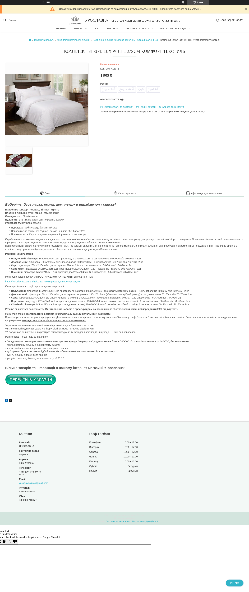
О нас (96, 28)
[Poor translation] (12, 541)
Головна (61, 28)
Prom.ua (141, 515)
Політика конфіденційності (145, 521)
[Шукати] (5, 20)
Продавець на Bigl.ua (124, 518)
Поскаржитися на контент (118, 521)
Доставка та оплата (137, 28)
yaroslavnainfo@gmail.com (33, 483)
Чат (234, 583)
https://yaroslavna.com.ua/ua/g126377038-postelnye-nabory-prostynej (42, 281)
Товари (78, 28)
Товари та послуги (44, 40)
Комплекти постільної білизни (73, 40)
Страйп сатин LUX (147, 40)
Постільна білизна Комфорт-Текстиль (114, 40)
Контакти (112, 28)
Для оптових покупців (173, 28)
